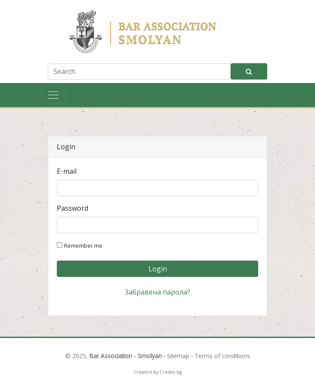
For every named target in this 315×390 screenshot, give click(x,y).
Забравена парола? (157, 292)
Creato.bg (171, 372)
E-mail (67, 171)
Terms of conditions (222, 356)
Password (72, 208)
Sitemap (178, 356)
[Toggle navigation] (53, 95)
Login (157, 268)
